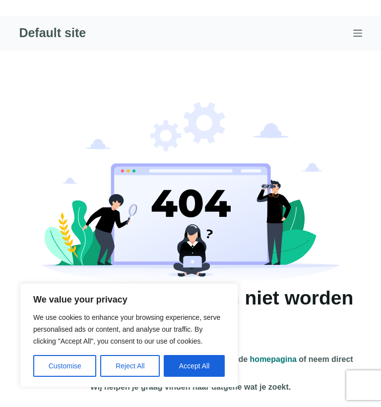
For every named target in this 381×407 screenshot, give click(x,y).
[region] (129, 335)
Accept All (194, 366)
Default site (52, 33)
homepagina (273, 359)
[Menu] (357, 33)
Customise (65, 366)
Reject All (130, 366)
